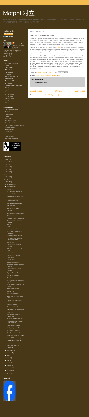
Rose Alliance (9, 72)
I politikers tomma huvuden (14, 191)
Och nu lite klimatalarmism (14, 203)
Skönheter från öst (12, 216)
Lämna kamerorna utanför (14, 235)
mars (8, 365)
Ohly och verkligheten (13, 293)
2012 (7, 172)
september (10, 350)
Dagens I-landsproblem (13, 273)
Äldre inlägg (80, 91)
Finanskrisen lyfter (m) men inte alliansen (14, 321)
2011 (7, 174)
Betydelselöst (10, 253)
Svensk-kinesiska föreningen (13, 85)
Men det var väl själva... (13, 275)
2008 (7, 182)
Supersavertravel (10, 92)
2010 (7, 177)
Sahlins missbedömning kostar (15, 196)
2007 (7, 373)
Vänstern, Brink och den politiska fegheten (14, 199)
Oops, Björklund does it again (15, 335)
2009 (7, 179)
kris (59, 75)
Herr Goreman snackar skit (14, 278)
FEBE (6, 103)
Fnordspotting (9, 114)
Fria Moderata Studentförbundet (14, 125)
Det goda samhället (10, 123)
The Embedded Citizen (11, 138)
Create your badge (8, 401)
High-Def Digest (9, 98)
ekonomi (48, 75)
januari (9, 370)
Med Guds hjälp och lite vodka (15, 333)
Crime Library (9, 96)
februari (9, 368)
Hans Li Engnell (19, 43)
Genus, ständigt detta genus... (15, 213)
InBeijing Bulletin (10, 127)
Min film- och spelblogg (11, 63)
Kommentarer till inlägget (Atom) (49, 95)
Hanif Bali (8, 118)
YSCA (7, 87)
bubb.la (7, 65)
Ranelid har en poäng (13, 208)
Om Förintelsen (9, 94)
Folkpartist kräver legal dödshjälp (13, 315)
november (10, 186)
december (10, 184)
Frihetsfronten (9, 70)
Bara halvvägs (11, 205)
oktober (9, 189)
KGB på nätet (10, 259)
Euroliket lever (11, 210)
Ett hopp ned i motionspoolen (15, 307)
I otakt (7, 116)
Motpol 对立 (19, 13)
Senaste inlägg (36, 91)
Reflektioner (10, 242)
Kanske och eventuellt (13, 262)
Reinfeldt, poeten (11, 304)
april (8, 363)
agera (59, 47)
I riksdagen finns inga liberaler (15, 309)
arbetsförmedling (40, 75)
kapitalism (54, 75)
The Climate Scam (10, 121)
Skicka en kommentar (40, 82)
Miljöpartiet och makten (13, 325)
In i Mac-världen (11, 194)
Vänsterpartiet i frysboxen (14, 340)
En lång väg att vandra (13, 328)
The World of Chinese (11, 81)
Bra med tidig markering (13, 338)
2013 (7, 169)
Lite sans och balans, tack (14, 343)
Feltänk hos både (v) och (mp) (15, 218)
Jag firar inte (10, 291)
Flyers (7, 90)
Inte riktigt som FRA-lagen (14, 229)
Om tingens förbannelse (13, 330)
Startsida (58, 91)
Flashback (8, 74)
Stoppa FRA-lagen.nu (11, 76)
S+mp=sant (10, 312)
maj (8, 360)
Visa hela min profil (9, 57)
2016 (7, 161)
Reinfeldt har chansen (13, 288)
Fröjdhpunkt (8, 132)
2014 (7, 166)
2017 (7, 159)
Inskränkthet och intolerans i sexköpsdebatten (15, 239)
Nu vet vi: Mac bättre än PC (15, 318)
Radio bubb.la (9, 67)
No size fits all (9, 134)
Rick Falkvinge (9, 136)
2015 (7, 164)
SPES (7, 101)
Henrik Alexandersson (11, 109)
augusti (9, 353)
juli (8, 355)
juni (8, 358)
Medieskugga (9, 78)
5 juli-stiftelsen (9, 112)
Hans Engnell (7, 380)
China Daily (8, 83)
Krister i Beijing (9, 129)
